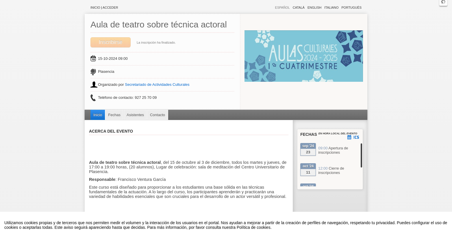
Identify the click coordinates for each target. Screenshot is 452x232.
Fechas (114, 115)
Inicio (95, 7)
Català (299, 7)
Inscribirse (110, 42)
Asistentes (135, 115)
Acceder (110, 7)
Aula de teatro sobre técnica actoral (158, 24)
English (314, 7)
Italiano (331, 7)
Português (352, 7)
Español (282, 7)
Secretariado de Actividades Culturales (157, 84)
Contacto (157, 115)
